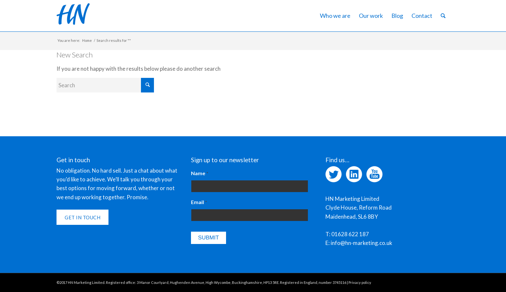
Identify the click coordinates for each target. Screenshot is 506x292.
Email (199, 202)
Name (199, 173)
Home (87, 40)
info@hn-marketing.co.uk (361, 242)
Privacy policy (359, 282)
